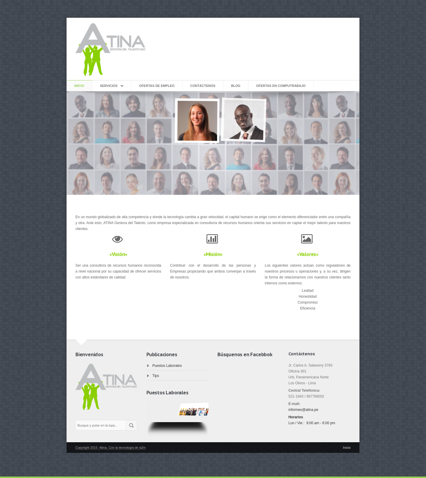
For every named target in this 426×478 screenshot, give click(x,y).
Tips (155, 376)
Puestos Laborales (167, 366)
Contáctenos (202, 86)
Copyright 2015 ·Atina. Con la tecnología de (107, 447)
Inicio (347, 447)
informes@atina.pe (303, 410)
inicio (79, 86)
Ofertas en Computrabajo (281, 86)
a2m (142, 447)
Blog (236, 86)
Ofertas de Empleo (157, 86)
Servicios (109, 86)
